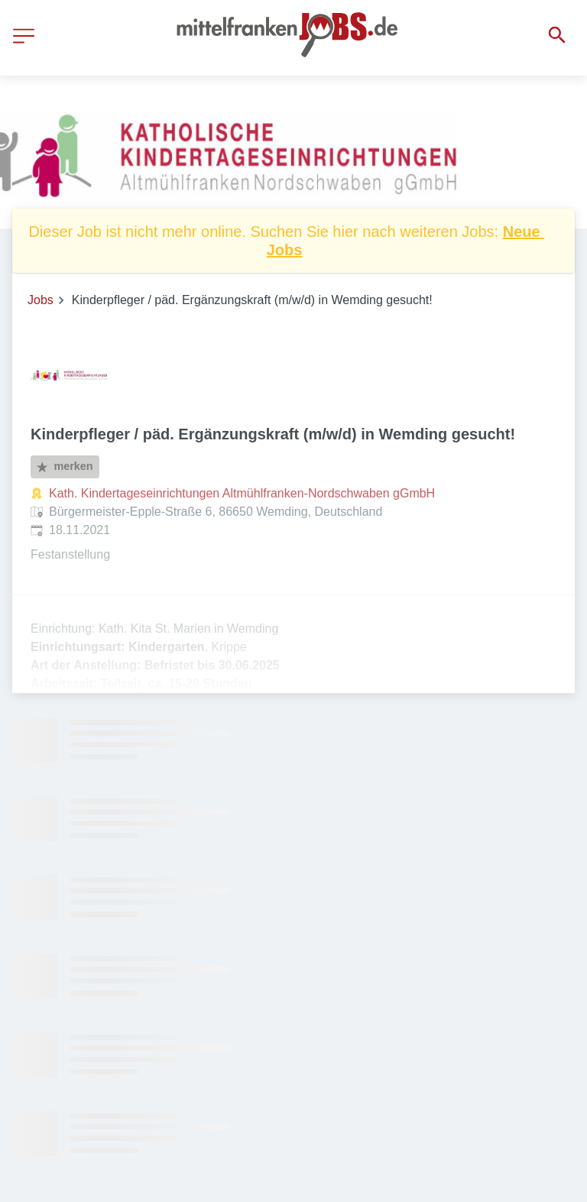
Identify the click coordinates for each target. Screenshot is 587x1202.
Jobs (41, 299)
